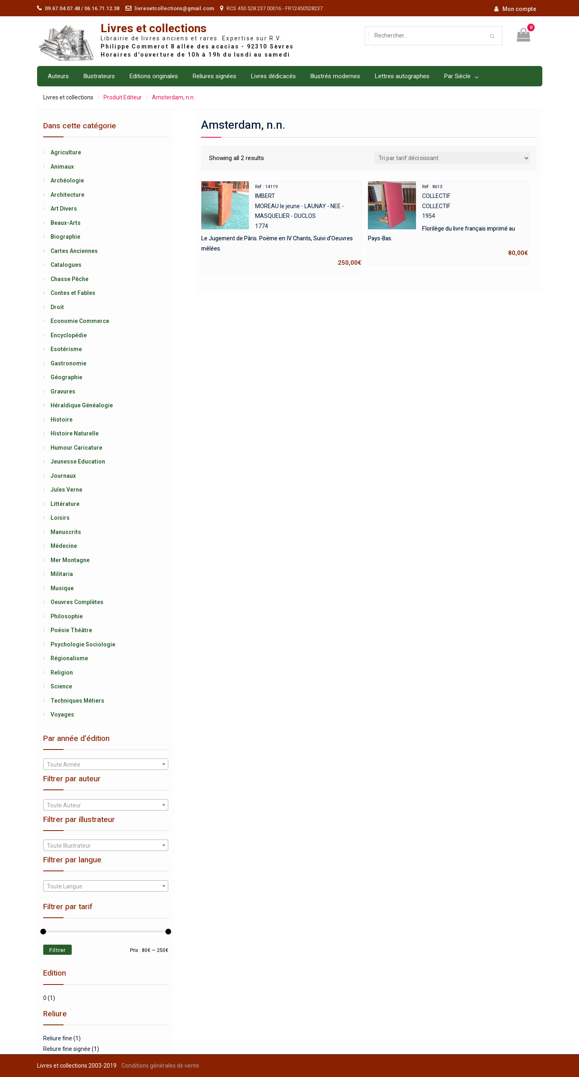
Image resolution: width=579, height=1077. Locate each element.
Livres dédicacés (273, 76)
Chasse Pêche (69, 279)
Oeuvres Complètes (77, 602)
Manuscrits (66, 532)
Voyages (62, 714)
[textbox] (106, 764)
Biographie (65, 236)
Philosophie (67, 616)
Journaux (63, 476)
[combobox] (105, 764)
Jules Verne (66, 489)
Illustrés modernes (335, 76)
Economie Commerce (80, 321)
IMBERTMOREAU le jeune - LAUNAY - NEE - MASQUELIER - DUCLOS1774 (281, 224)
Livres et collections (154, 28)
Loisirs (60, 517)
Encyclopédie (69, 335)
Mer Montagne (70, 560)
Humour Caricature (76, 447)
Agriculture (66, 152)
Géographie (66, 377)
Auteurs (58, 76)
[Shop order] (452, 158)
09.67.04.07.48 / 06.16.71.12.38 (82, 8)
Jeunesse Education (78, 461)
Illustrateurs (99, 76)
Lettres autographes (401, 76)
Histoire (62, 419)
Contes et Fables (73, 293)
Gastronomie (68, 363)
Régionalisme (69, 658)
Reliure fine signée (66, 1049)
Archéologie (67, 180)
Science (61, 686)
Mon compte (519, 9)
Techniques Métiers (77, 700)
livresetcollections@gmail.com (174, 8)
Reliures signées (214, 76)
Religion (62, 672)
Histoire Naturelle (75, 433)
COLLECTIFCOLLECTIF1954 (448, 219)
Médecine (64, 546)
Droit (57, 307)
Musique (62, 588)
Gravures (63, 391)
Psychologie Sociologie (83, 644)
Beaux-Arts (66, 223)
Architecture (67, 194)
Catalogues (66, 265)
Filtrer (57, 950)
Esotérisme (66, 349)
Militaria (62, 574)
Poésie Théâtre (71, 630)
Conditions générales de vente (160, 1065)
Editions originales (153, 76)
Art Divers (64, 208)
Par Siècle (457, 76)
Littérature (65, 504)
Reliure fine (57, 1038)
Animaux (62, 166)
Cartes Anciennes (74, 251)
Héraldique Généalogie (82, 405)
